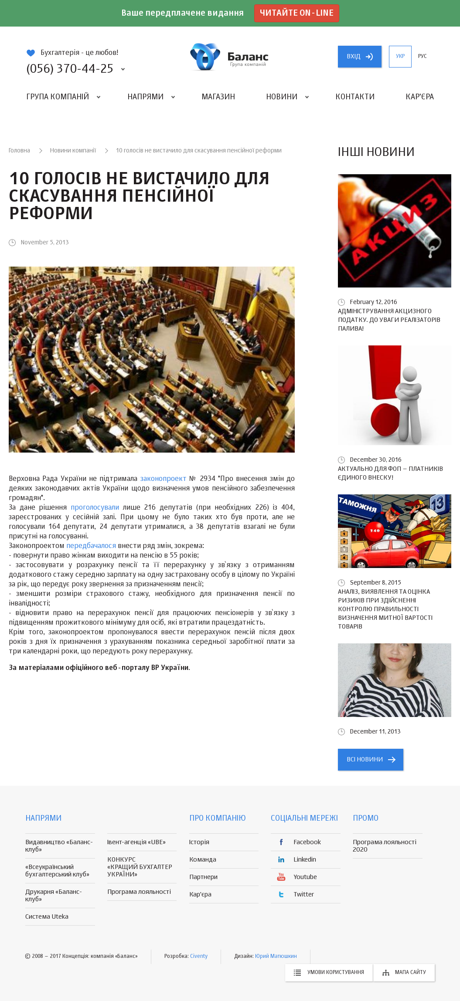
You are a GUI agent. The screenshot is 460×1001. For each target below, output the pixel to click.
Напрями (145, 97)
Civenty (199, 956)
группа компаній (230, 56)
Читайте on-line (297, 13)
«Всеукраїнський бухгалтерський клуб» (57, 871)
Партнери (203, 877)
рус (422, 56)
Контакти (355, 97)
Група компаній (57, 97)
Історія (199, 842)
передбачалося (91, 546)
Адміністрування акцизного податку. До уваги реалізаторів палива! (389, 320)
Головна (19, 151)
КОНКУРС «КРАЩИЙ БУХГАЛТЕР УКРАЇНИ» (139, 867)
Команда (202, 859)
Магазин (218, 97)
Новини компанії (73, 151)
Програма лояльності (139, 892)
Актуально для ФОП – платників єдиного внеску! (390, 473)
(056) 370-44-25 (69, 69)
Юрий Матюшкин (276, 956)
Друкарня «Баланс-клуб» (53, 896)
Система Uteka (46, 916)
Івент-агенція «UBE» (136, 842)
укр (400, 56)
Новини (281, 97)
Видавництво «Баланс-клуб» (59, 846)
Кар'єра (419, 97)
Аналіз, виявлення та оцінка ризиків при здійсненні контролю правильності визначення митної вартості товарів (385, 609)
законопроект (163, 479)
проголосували (95, 507)
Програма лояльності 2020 (384, 846)
